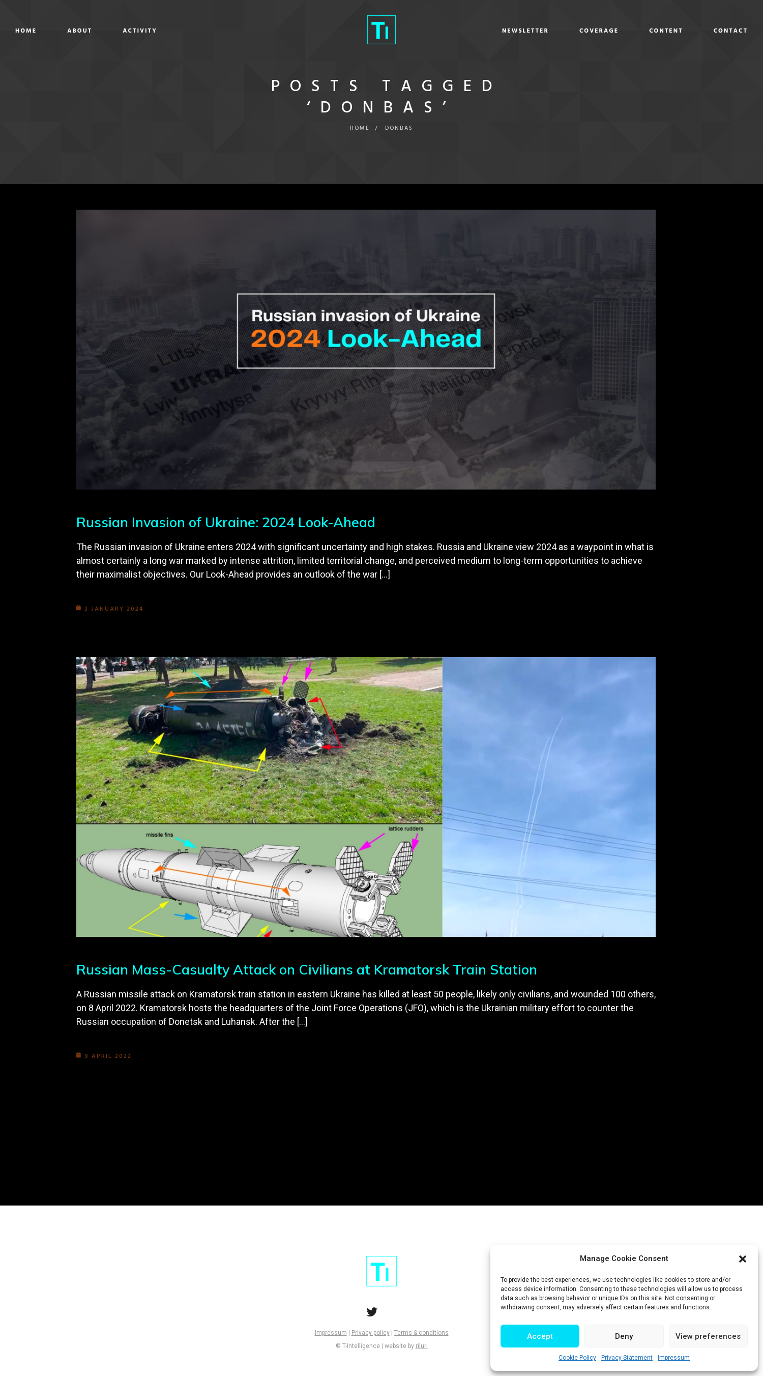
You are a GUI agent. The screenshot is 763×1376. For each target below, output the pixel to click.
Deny (624, 1336)
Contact (654, 31)
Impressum (674, 1357)
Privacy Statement (627, 1357)
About (155, 31)
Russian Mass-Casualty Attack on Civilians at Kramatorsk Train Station (314, 969)
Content (590, 31)
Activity (216, 31)
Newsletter (449, 31)
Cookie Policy (577, 1357)
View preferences (708, 1336)
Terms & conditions (421, 1332)
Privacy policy (370, 1332)
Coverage (522, 31)
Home (102, 31)
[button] (743, 1259)
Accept (540, 1336)
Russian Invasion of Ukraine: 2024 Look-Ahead (231, 522)
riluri (422, 1346)
